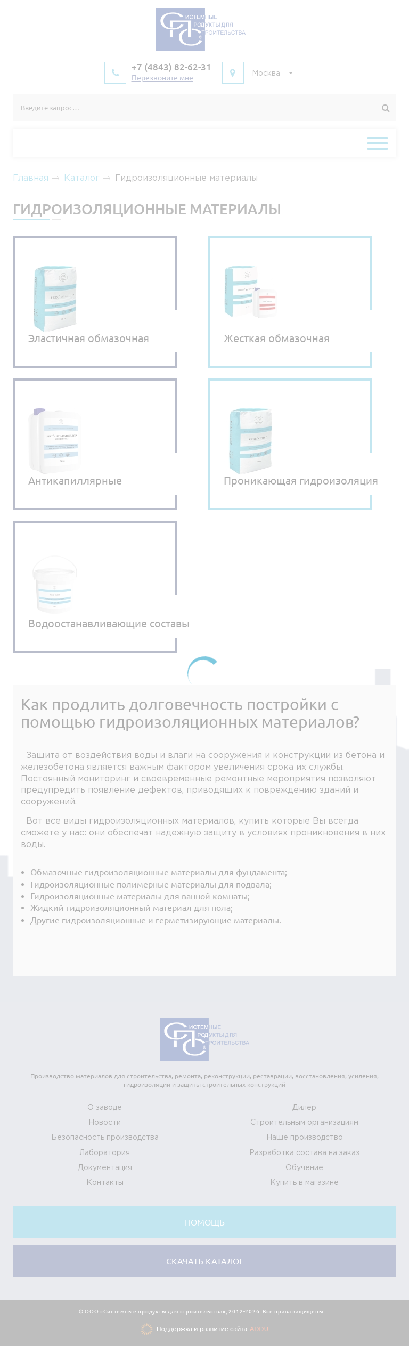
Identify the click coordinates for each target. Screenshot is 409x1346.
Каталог (82, 178)
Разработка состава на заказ (304, 1153)
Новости (104, 1122)
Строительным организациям (304, 1122)
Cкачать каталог (204, 1261)
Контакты (105, 1183)
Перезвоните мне (162, 78)
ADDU (259, 1329)
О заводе (104, 1108)
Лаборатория (104, 1153)
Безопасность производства (105, 1137)
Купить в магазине (304, 1183)
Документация (105, 1168)
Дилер (304, 1108)
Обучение (304, 1168)
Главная (30, 178)
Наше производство (304, 1137)
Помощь (205, 1222)
